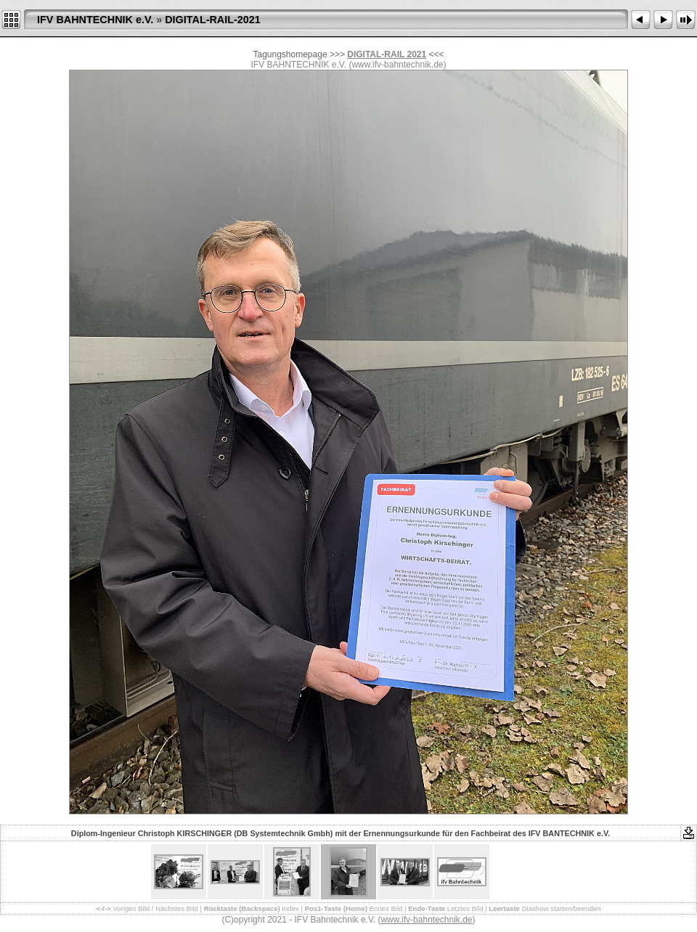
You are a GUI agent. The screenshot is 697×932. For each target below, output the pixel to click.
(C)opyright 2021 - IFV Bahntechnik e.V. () (348, 920)
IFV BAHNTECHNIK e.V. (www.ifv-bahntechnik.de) (349, 65)
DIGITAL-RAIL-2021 (213, 19)
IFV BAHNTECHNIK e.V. (95, 19)
